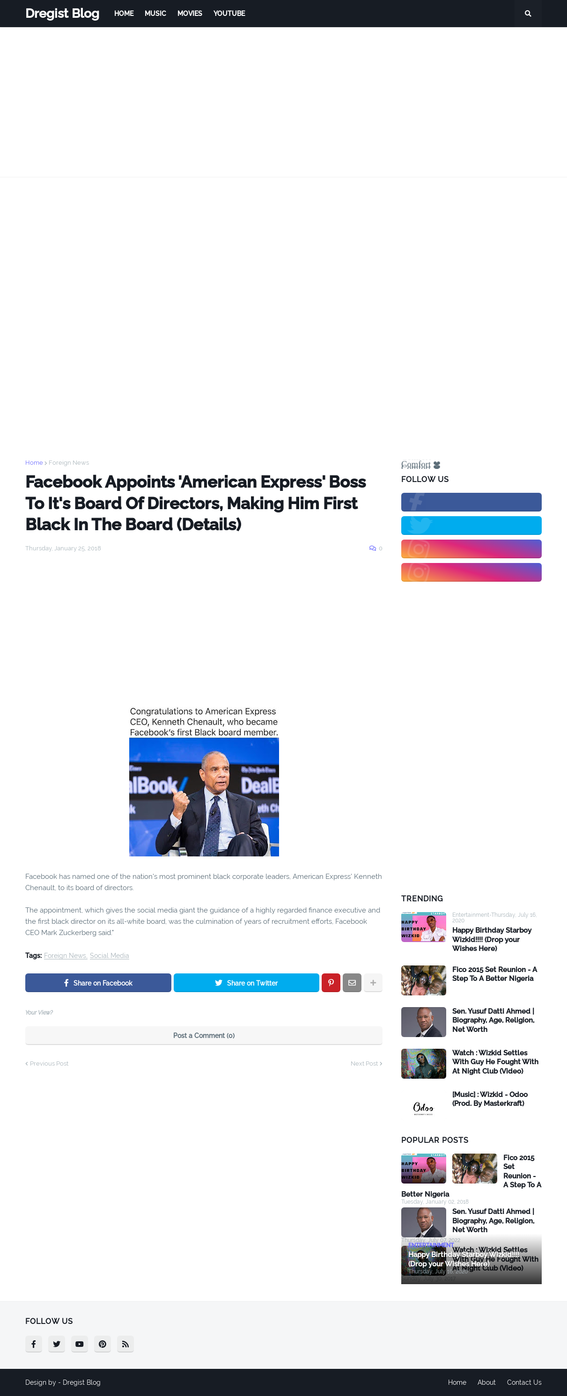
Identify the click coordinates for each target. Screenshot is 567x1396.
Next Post (364, 1063)
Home (34, 463)
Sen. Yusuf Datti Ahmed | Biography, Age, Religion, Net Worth (493, 1020)
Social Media (109, 955)
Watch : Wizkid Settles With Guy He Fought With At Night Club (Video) (495, 1062)
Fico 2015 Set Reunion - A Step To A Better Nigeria (494, 974)
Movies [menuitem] (189, 13)
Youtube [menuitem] (229, 13)
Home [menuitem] (123, 13)
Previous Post (49, 1063)
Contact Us (524, 1382)
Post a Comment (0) (204, 1035)
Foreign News (69, 463)
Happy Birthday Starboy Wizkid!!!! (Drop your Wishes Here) (491, 939)
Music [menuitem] (155, 13)
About (487, 1382)
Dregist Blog (62, 13)
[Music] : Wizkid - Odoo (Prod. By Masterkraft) (490, 1099)
